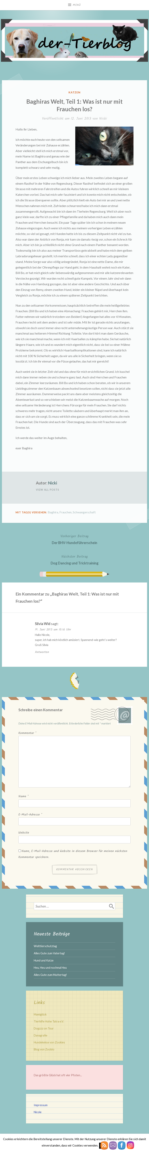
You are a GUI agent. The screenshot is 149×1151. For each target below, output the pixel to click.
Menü (77, 5)
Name (23, 796)
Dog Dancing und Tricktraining (75, 559)
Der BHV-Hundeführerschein (74, 539)
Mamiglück (40, 1014)
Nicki (103, 119)
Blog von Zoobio (44, 1049)
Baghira (53, 512)
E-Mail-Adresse (30, 814)
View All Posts (47, 489)
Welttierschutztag (45, 946)
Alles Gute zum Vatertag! (49, 953)
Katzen (74, 92)
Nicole (38, 1112)
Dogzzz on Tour (44, 1028)
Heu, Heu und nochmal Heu (50, 967)
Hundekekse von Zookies (49, 1042)
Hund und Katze (44, 960)
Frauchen (65, 512)
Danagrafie (40, 1035)
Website (23, 832)
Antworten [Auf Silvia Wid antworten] (42, 652)
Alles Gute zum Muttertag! (50, 974)
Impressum (41, 1105)
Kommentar (27, 733)
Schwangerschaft (84, 512)
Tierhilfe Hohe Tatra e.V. (49, 1021)
